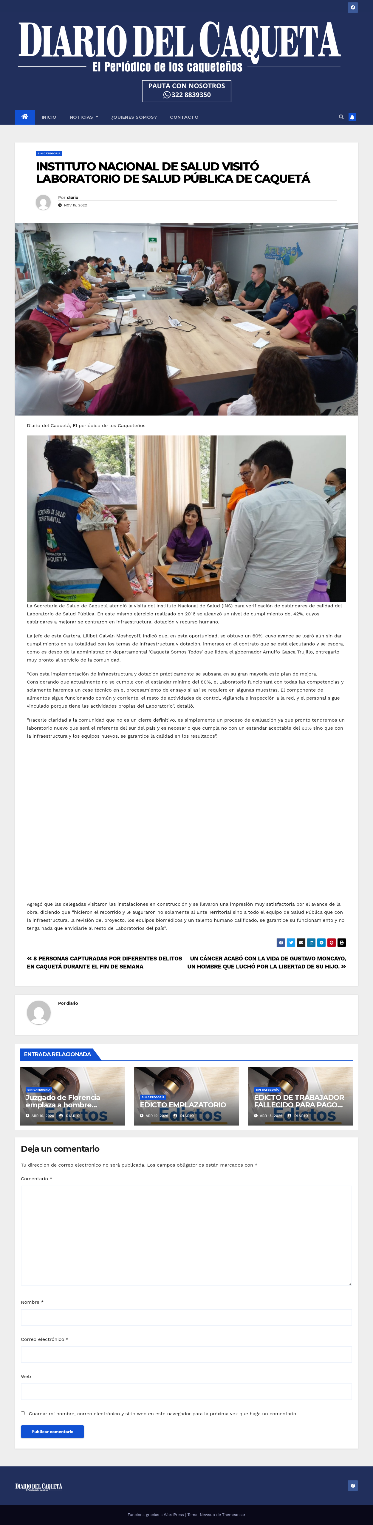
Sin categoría (49, 153)
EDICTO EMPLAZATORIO (183, 1105)
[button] (341, 117)
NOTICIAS (84, 117)
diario (72, 197)
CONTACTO (184, 117)
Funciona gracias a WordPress (156, 1515)
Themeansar (233, 1515)
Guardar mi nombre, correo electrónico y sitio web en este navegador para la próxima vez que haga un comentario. (163, 1413)
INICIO (49, 117)
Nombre (32, 1302)
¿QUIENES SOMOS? (134, 117)
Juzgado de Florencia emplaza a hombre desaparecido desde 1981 (69, 1105)
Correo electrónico (45, 1339)
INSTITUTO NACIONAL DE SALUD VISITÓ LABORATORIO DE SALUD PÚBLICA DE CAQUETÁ (173, 172)
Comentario (36, 1178)
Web (26, 1376)
